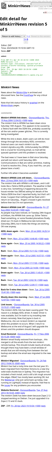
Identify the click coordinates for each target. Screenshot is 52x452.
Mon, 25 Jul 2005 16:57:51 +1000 (35, 260)
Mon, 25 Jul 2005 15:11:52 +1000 (28, 255)
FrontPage (28, 100)
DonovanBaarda (36, 122)
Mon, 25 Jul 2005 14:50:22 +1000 (35, 248)
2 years (41, 6)
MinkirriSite (21, 97)
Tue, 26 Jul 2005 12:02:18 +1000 (28, 285)
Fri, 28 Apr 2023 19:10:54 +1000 (25, 410)
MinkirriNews (19, 6)
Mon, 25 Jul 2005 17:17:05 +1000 (28, 268)
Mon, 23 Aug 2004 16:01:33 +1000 (17, 185)
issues (7, 390)
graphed (34, 107)
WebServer (10, 384)
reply (30, 125)
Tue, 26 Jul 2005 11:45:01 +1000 (35, 277)
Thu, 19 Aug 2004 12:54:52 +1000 (25, 124)
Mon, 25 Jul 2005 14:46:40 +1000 (28, 243)
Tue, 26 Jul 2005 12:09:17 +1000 (29, 289)
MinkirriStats (7, 110)
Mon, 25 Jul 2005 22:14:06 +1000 (29, 272)
